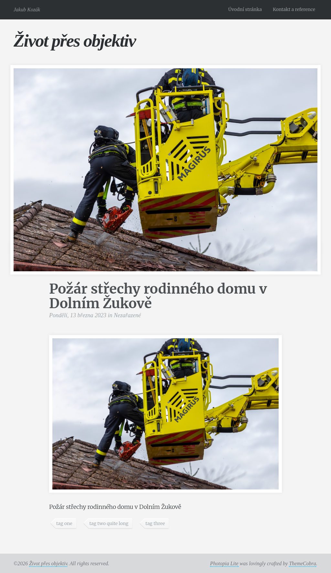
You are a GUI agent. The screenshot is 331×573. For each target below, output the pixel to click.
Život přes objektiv (74, 41)
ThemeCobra (302, 563)
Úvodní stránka (245, 9)
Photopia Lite (224, 563)
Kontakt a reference (294, 9)
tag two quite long (108, 523)
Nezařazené (127, 315)
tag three (155, 523)
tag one (64, 523)
